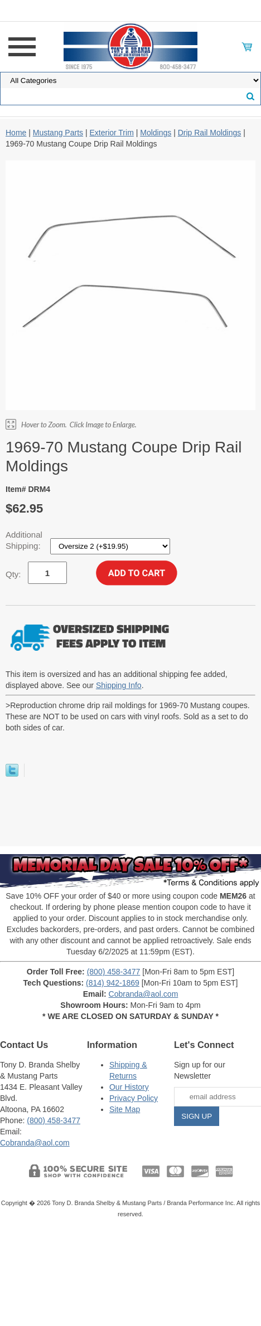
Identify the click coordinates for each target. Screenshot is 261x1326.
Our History (129, 1087)
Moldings (155, 132)
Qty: (13, 574)
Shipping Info (119, 685)
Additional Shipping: (24, 540)
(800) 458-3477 (114, 971)
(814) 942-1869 (112, 982)
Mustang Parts (58, 132)
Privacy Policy (133, 1098)
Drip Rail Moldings (209, 132)
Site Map (124, 1109)
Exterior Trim (111, 132)
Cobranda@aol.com (143, 993)
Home (16, 132)
